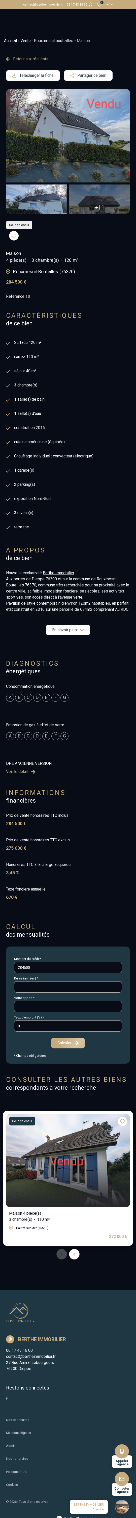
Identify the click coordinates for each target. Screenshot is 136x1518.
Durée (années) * (26, 978)
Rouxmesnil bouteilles (53, 40)
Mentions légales (18, 1433)
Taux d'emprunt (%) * (29, 1017)
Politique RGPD (16, 1472)
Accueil (10, 40)
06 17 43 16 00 (77, 4)
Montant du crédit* (27, 959)
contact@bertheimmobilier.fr (43, 4)
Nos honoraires (17, 1458)
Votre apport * (24, 998)
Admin (11, 1446)
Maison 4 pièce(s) (29, 1217)
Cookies (12, 1485)
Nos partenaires (17, 1420)
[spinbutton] (68, 1026)
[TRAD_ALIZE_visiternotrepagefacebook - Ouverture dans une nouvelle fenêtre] (7, 1398)
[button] (74, 1254)
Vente (25, 40)
